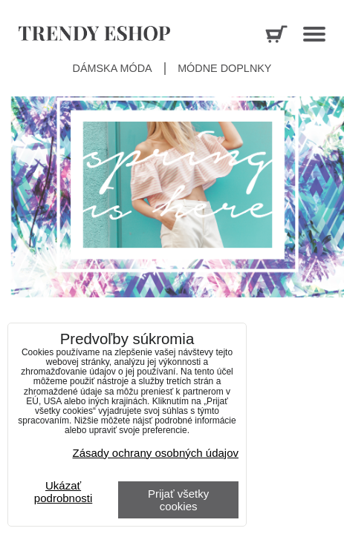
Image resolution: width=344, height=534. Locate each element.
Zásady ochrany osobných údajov (155, 452)
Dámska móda (112, 68)
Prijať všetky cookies (178, 499)
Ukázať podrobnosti (63, 492)
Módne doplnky (224, 68)
